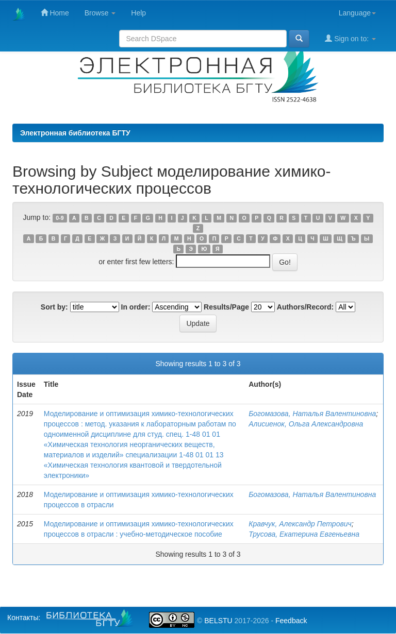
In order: (136, 307)
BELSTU (218, 620)
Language (357, 13)
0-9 (59, 218)
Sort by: (54, 307)
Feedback (291, 620)
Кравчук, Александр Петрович (300, 524)
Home (55, 12)
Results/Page (226, 307)
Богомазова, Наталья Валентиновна (312, 413)
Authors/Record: (305, 307)
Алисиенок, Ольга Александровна (306, 424)
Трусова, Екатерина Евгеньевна (304, 534)
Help (138, 13)
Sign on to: (350, 38)
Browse (100, 13)
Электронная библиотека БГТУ (75, 133)
